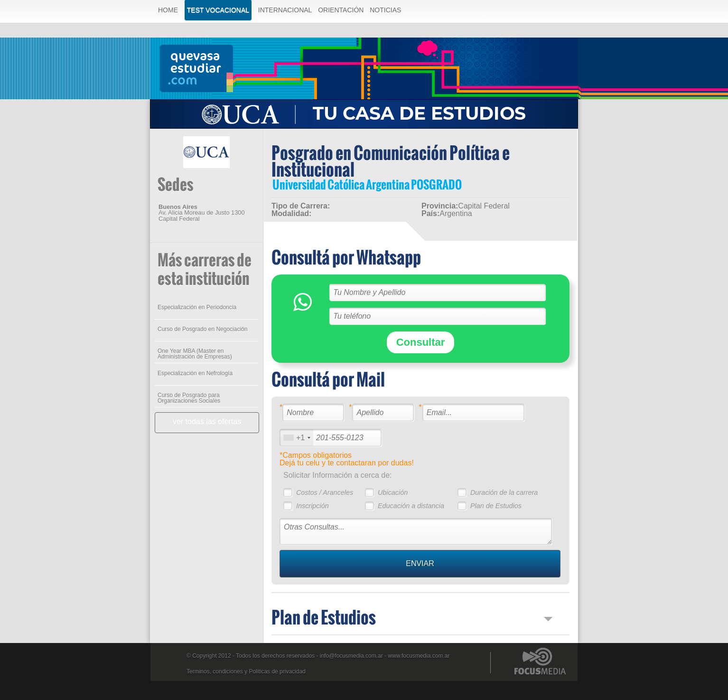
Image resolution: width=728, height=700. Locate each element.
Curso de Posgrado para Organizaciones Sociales (189, 398)
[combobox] (296, 437)
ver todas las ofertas (207, 421)
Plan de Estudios (496, 506)
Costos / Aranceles (324, 492)
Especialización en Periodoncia (197, 307)
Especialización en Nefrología (195, 373)
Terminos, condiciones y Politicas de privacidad (246, 671)
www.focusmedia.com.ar (418, 656)
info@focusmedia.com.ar (351, 656)
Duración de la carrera (504, 492)
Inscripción (312, 506)
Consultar (420, 342)
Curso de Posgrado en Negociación (202, 329)
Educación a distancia (411, 506)
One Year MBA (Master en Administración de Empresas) (195, 354)
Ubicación (393, 492)
